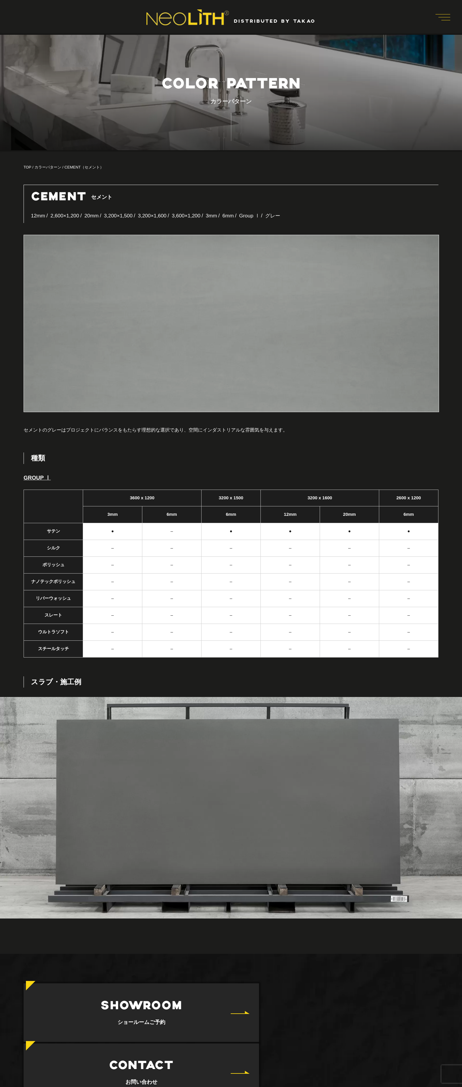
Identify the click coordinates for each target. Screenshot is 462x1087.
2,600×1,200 (66, 216)
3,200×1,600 (156, 216)
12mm (38, 216)
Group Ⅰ (256, 216)
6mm (234, 216)
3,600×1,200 (191, 216)
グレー (280, 216)
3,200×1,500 (121, 216)
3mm (217, 216)
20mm (93, 216)
